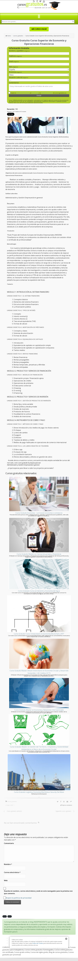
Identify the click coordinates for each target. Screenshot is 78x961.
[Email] (67, 801)
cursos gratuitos (18, 36)
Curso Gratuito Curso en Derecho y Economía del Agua (39, 591)
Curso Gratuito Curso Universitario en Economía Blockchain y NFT (39, 634)
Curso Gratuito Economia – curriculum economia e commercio (39, 513)
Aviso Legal (34, 93)
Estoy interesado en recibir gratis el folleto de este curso (39, 87)
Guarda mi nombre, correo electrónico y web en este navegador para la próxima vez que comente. (38, 892)
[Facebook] (37, 1)
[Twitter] (40, 1)
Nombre (8, 864)
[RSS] (33, 1)
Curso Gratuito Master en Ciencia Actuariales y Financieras (39, 554)
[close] (66, 939)
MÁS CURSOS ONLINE (39, 29)
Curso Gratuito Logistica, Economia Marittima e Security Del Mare (39, 792)
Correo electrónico (12, 872)
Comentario (9, 843)
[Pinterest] (63, 801)
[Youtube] (44, 1)
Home (9, 36)
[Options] (71, 801)
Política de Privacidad (22, 93)
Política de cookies (37, 943)
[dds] (39, 17)
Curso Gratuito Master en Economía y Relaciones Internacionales (39, 710)
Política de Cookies (47, 93)
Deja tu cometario (67, 805)
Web (6, 880)
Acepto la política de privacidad (18, 898)
